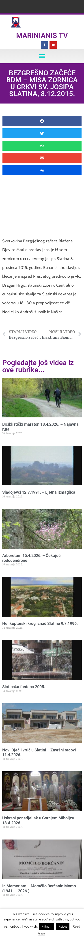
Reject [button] (63, 926)
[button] (42, 56)
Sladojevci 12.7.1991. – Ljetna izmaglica (38, 492)
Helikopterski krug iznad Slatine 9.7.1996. (40, 623)
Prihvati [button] (46, 926)
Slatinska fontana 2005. (23, 686)
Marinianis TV (42, 35)
